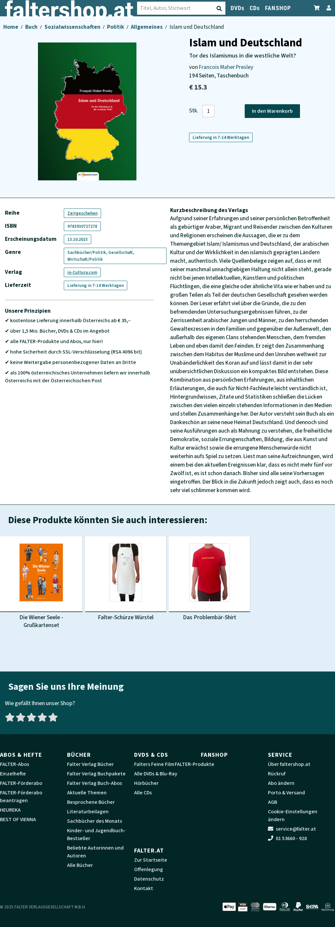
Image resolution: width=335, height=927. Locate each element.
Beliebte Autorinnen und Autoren (95, 851)
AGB (272, 802)
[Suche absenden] (154, 8)
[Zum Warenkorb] (317, 8)
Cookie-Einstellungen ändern (292, 815)
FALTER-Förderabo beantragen (21, 796)
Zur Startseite (150, 860)
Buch (32, 27)
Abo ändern (281, 783)
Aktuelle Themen (87, 792)
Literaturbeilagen (88, 811)
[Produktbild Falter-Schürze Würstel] (125, 579)
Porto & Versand (286, 792)
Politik (116, 27)
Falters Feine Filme (155, 764)
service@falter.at (292, 829)
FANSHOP (278, 8)
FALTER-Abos (14, 764)
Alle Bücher (80, 865)
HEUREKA (10, 810)
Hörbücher (146, 783)
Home (11, 27)
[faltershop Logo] (32, 10)
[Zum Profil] (327, 8)
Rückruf (276, 773)
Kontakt (143, 888)
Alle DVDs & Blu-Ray (155, 773)
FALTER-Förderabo (21, 783)
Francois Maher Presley (226, 67)
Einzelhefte (13, 773)
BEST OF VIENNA (18, 819)
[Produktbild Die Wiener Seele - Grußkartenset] (41, 583)
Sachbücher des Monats (94, 821)
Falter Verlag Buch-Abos (94, 783)
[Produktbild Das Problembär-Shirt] (209, 579)
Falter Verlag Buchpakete (96, 773)
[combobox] (116, 8)
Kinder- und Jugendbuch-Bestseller (96, 834)
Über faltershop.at (289, 764)
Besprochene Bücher (91, 802)
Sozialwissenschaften (72, 27)
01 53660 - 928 (287, 838)
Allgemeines (147, 27)
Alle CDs (143, 792)
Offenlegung (148, 869)
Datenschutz (149, 879)
